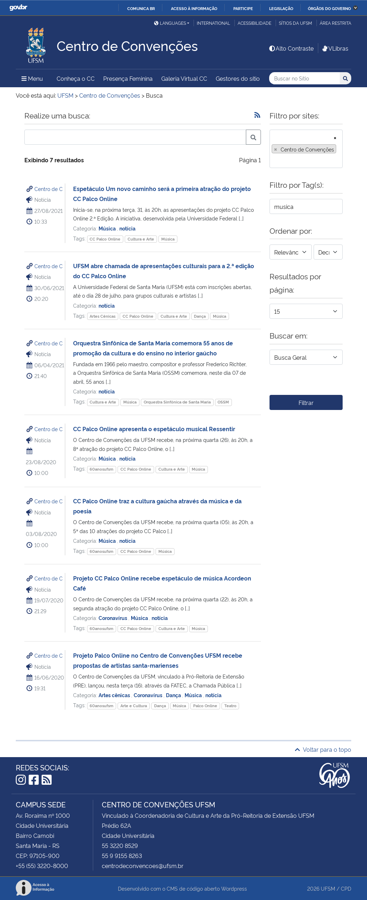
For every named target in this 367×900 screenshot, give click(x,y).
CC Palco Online (105, 239)
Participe (243, 8)
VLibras (334, 48)
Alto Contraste (291, 48)
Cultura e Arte (141, 239)
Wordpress (234, 888)
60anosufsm (101, 469)
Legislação (281, 8)
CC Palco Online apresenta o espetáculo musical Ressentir (154, 429)
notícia (127, 228)
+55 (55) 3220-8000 (42, 865)
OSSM (223, 402)
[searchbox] (274, 160)
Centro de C (48, 188)
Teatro (230, 705)
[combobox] (306, 149)
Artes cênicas (115, 694)
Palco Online (205, 705)
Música (108, 228)
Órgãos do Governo (329, 8)
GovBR (18, 7)
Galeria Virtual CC (184, 78)
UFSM (328, 888)
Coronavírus (113, 617)
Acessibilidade (254, 23)
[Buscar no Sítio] (304, 78)
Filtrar (306, 402)
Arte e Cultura (133, 705)
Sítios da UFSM (295, 23)
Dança (200, 316)
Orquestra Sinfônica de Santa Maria (177, 402)
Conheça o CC (76, 78)
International (213, 23)
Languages (170, 23)
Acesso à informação (194, 8)
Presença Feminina (128, 78)
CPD (346, 888)
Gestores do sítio (238, 78)
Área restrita (335, 23)
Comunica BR (141, 8)
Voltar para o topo (323, 749)
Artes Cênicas (102, 316)
